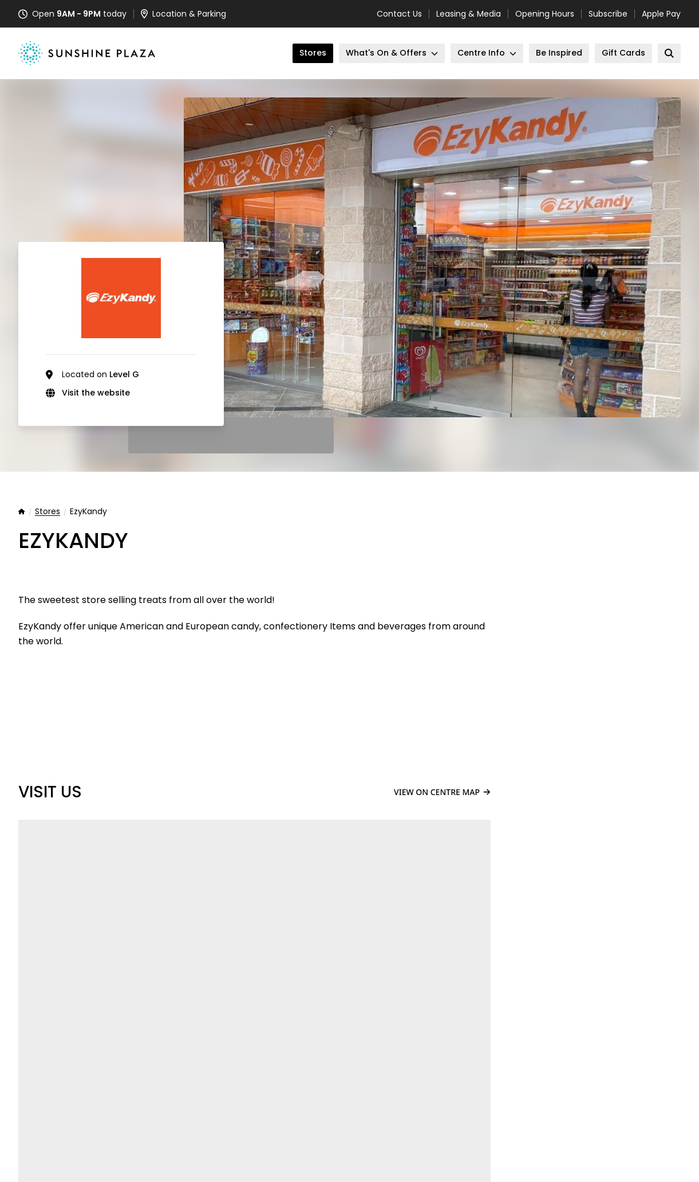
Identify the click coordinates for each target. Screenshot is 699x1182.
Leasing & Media (468, 13)
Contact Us (399, 13)
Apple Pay (661, 13)
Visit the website (96, 392)
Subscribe (608, 13)
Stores (47, 512)
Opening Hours (544, 13)
